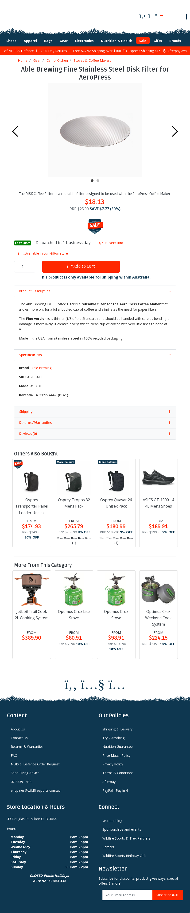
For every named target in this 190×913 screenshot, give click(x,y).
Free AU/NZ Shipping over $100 (95, 46)
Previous (15, 127)
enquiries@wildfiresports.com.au (36, 786)
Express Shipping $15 (141, 46)
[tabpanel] (95, 126)
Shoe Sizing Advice (25, 769)
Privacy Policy (112, 760)
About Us (18, 725)
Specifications (30, 351)
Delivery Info (111, 239)
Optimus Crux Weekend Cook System (158, 614)
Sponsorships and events (121, 825)
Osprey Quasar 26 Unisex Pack (116, 498)
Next (175, 127)
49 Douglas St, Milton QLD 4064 (32, 814)
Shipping (25, 408)
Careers (108, 842)
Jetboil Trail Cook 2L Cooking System (31, 610)
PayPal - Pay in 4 (115, 786)
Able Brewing (41, 363)
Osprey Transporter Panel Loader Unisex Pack (31, 502)
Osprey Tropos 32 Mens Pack (74, 498)
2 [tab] (98, 176)
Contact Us (19, 733)
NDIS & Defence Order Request (35, 760)
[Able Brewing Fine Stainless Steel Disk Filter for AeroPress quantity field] (24, 262)
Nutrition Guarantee (117, 742)
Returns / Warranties (35, 419)
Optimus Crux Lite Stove (74, 610)
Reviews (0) (28, 430)
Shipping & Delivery (117, 725)
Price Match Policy (116, 751)
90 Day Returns (51, 46)
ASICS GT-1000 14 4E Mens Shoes (158, 498)
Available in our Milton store (43, 249)
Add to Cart (81, 262)
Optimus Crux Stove (116, 610)
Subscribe (167, 891)
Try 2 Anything (113, 733)
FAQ (14, 751)
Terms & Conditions (117, 769)
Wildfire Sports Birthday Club (124, 851)
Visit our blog (112, 816)
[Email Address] (127, 891)
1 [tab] (92, 176)
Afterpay (109, 777)
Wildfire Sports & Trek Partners (126, 834)
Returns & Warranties (27, 742)
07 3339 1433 (21, 777)
